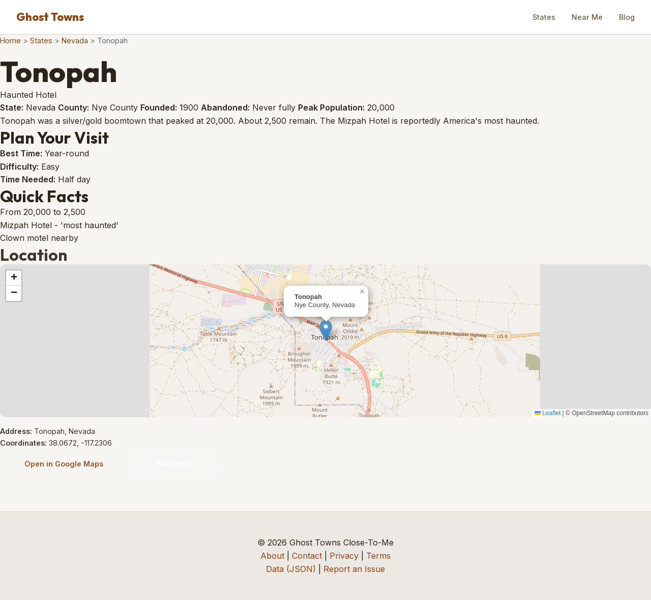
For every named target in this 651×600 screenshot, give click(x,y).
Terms (378, 556)
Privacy (344, 556)
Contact (307, 556)
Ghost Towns (50, 17)
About (272, 556)
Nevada (75, 40)
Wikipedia (173, 463)
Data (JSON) (291, 569)
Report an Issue (354, 569)
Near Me (587, 17)
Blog (627, 17)
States (543, 17)
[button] (325, 330)
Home (10, 40)
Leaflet (547, 413)
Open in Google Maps (63, 463)
